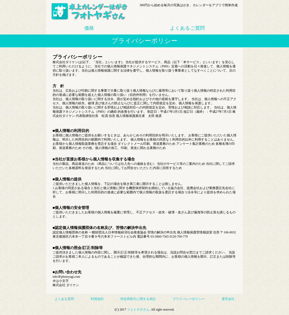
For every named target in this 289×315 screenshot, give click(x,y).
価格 (89, 28)
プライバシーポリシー (189, 299)
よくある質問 (64, 299)
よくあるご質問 (187, 28)
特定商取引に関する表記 (138, 299)
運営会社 (228, 299)
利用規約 (97, 299)
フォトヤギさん (138, 309)
